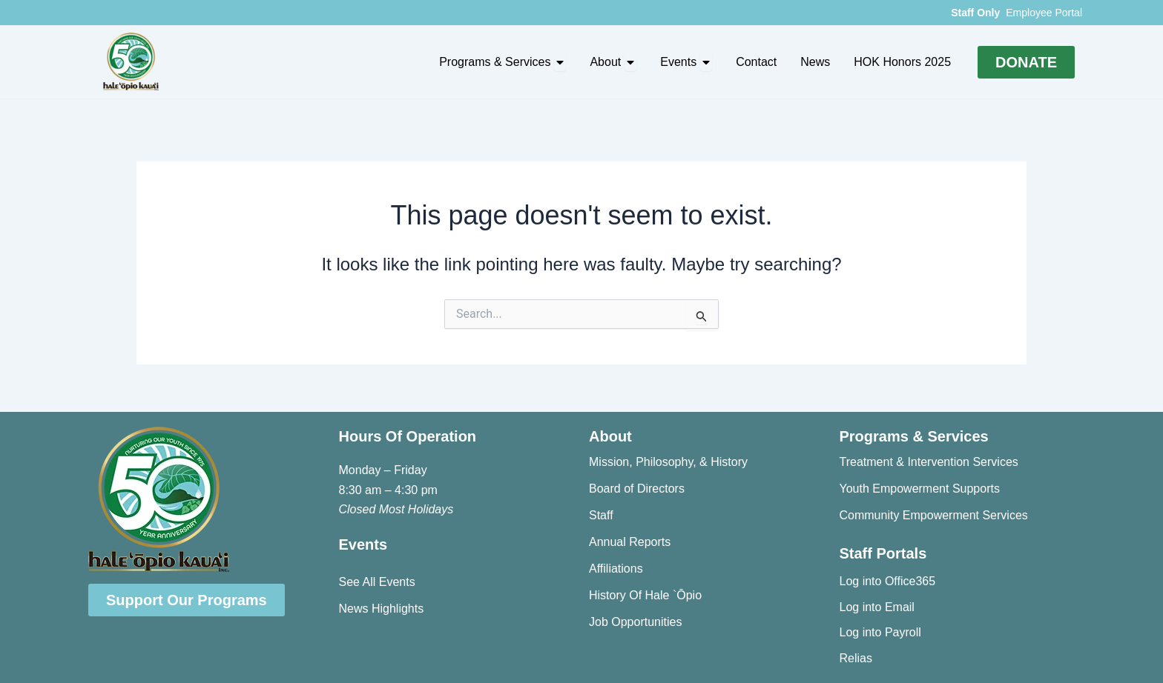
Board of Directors (637, 488)
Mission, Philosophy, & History (668, 462)
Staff (601, 515)
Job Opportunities (635, 622)
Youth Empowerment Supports (920, 488)
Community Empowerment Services (934, 515)
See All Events (377, 582)
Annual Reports (630, 542)
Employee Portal (1044, 13)
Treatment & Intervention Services (929, 462)
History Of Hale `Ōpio (645, 595)
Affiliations (616, 568)
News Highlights (381, 608)
